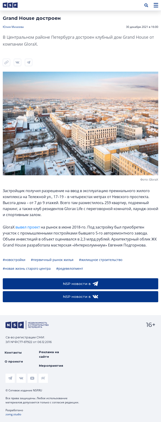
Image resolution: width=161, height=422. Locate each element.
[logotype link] (14, 5)
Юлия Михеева (13, 27)
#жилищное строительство (100, 260)
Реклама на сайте (49, 354)
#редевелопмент (69, 268)
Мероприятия (51, 365)
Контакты (13, 352)
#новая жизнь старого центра (27, 268)
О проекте (14, 361)
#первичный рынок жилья (52, 260)
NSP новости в (80, 284)
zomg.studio (13, 414)
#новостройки (14, 260)
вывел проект (27, 227)
